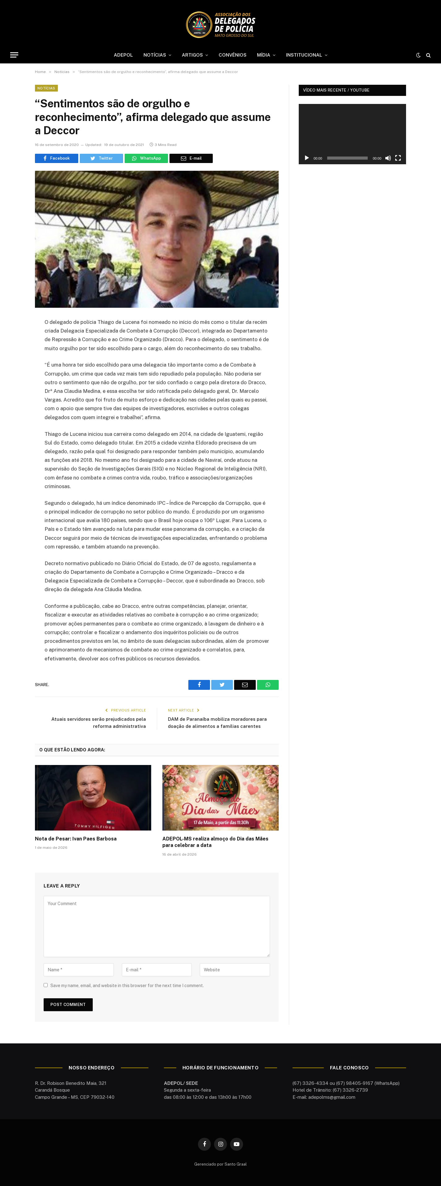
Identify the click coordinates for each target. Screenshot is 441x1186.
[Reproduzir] (307, 158)
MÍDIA (263, 55)
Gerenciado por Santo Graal (220, 1164)
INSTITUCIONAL (304, 55)
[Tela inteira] (398, 158)
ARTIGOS (192, 55)
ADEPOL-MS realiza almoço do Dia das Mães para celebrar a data (215, 842)
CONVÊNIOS (232, 55)
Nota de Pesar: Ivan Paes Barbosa (76, 839)
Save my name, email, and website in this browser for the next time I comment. (127, 985)
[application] (352, 134)
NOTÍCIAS (154, 55)
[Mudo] (388, 158)
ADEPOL (123, 55)
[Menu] (14, 55)
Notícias (46, 88)
